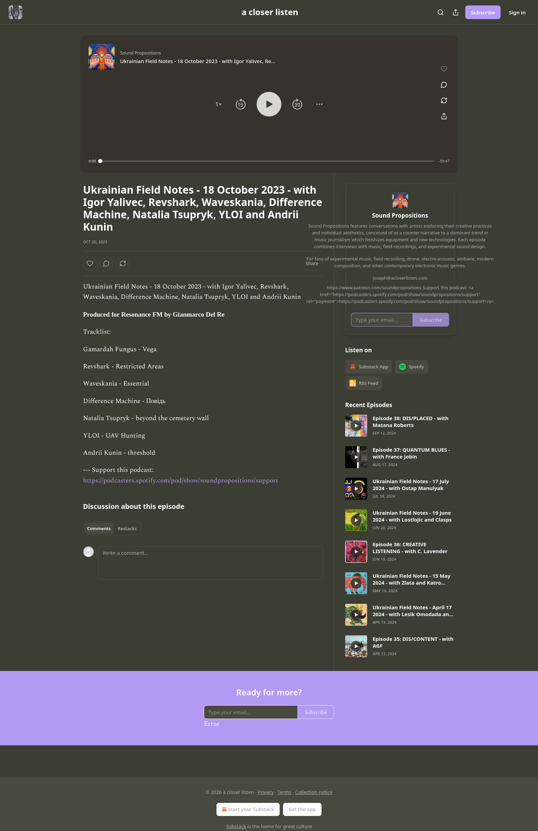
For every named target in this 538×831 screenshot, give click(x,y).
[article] (400, 435)
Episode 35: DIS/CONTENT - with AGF (413, 652)
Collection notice (313, 792)
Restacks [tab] (127, 528)
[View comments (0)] (441, 81)
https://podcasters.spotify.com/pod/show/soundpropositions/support (180, 481)
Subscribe (483, 12)
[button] (218, 104)
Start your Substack (247, 809)
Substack (236, 826)
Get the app (302, 809)
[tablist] (112, 528)
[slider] (267, 161)
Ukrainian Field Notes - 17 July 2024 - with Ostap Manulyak (411, 494)
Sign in (517, 12)
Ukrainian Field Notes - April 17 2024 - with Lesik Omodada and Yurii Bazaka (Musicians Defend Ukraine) (413, 620)
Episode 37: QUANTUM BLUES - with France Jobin (411, 463)
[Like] (90, 263)
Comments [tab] (99, 528)
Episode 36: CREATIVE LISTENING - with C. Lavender (410, 557)
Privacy (266, 792)
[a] (356, 435)
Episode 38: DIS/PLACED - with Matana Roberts (410, 431)
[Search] (440, 12)
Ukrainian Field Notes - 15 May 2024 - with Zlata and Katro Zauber (412, 589)
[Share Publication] (456, 12)
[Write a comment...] (210, 563)
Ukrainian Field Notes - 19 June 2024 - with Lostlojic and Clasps (412, 526)
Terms (284, 792)
